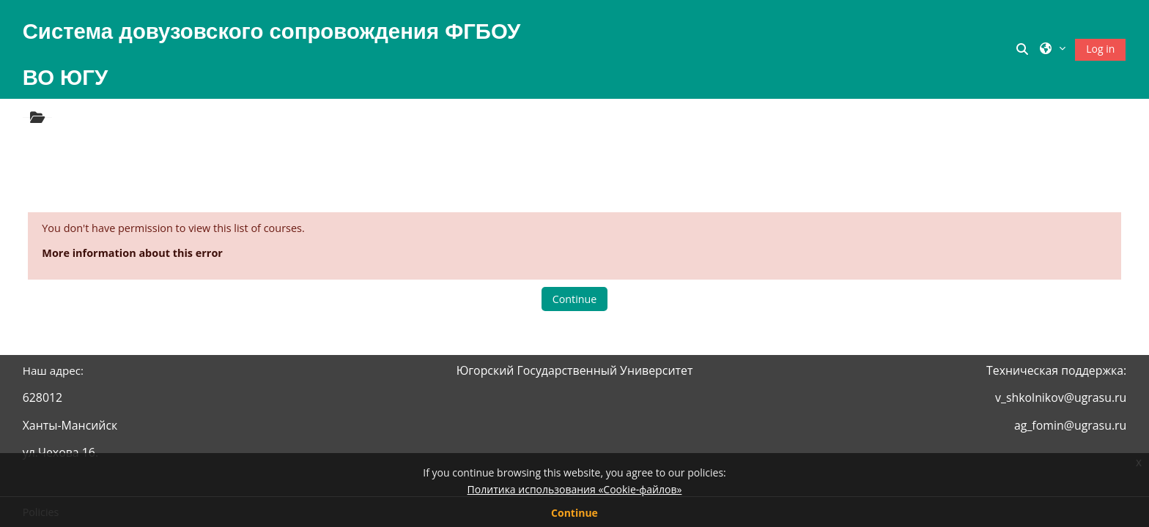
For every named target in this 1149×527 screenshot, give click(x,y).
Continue (574, 299)
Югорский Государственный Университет (575, 370)
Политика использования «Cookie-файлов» (575, 489)
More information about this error (132, 253)
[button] (1024, 49)
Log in (1100, 49)
